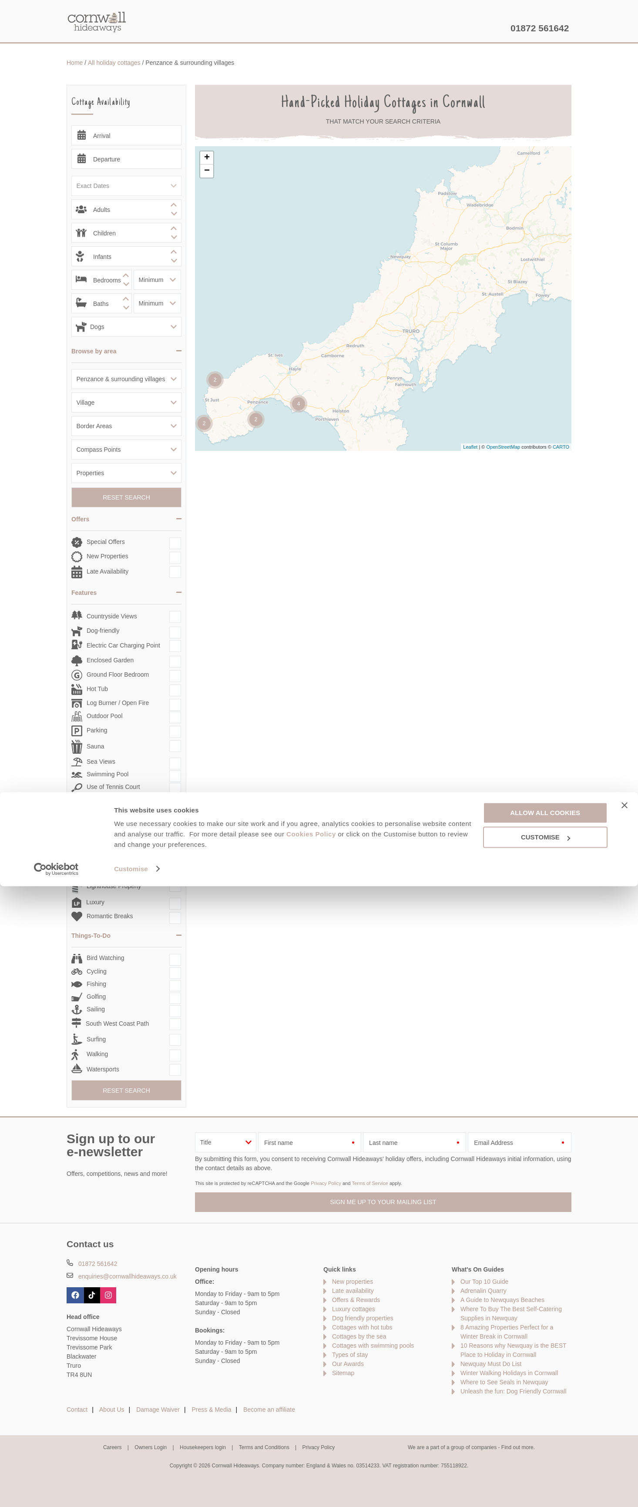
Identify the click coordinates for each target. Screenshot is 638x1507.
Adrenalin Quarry (483, 1290)
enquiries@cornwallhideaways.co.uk (127, 1276)
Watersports (103, 1069)
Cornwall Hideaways (97, 22)
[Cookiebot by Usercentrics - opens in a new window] (56, 1490)
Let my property (475, 28)
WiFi (93, 799)
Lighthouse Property (114, 886)
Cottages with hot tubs (362, 1327)
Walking (97, 1054)
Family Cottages (109, 841)
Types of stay (350, 1354)
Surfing (96, 1039)
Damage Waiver (158, 1409)
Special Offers (106, 541)
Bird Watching (105, 957)
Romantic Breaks (110, 916)
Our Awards (348, 1363)
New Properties (107, 556)
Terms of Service (370, 1183)
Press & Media (212, 1409)
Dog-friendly (103, 630)
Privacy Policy (326, 1183)
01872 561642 (539, 28)
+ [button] (207, 157)
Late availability (353, 1290)
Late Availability (107, 571)
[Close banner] (624, 1426)
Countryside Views (112, 616)
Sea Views (101, 761)
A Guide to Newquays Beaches (502, 1299)
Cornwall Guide (403, 28)
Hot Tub (97, 688)
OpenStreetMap (503, 447)
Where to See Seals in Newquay (504, 1382)
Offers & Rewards (329, 28)
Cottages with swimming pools (373, 1345)
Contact (77, 1409)
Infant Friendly (106, 854)
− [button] (207, 171)
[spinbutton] (126, 209)
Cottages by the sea (359, 1336)
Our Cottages (202, 28)
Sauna (95, 746)
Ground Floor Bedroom (118, 674)
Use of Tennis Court (113, 786)
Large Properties (109, 869)
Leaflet (470, 447)
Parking (97, 730)
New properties (352, 1281)
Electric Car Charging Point (123, 645)
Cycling (97, 971)
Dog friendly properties (362, 1318)
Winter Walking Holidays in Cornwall (509, 1372)
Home (149, 28)
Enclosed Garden (110, 660)
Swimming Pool (107, 774)
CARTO (561, 447)
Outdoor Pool (105, 715)
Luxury (95, 902)
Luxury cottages (353, 1309)
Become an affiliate (269, 1409)
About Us (111, 1409)
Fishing (96, 983)
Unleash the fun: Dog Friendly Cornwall (513, 1391)
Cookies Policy (311, 1455)
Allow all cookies (545, 1433)
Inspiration (263, 28)
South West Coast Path (117, 1023)
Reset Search (126, 497)
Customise (131, 1490)
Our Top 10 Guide (484, 1281)
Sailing (96, 1009)
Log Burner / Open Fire (118, 702)
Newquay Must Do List (490, 1363)
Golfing (96, 996)
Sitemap (343, 1372)
